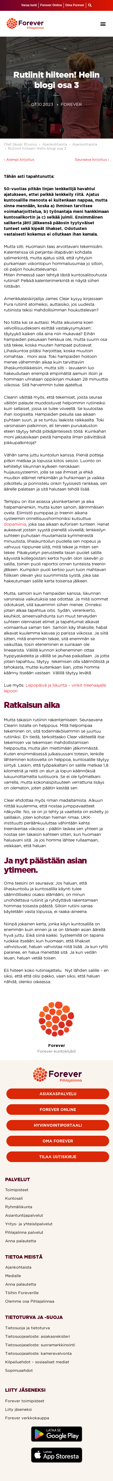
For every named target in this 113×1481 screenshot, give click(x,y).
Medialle (13, 1276)
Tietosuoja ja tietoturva (27, 1328)
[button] (103, 23)
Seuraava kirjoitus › (92, 159)
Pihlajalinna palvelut (24, 1232)
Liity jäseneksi (18, 1409)
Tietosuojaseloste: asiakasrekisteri (37, 1336)
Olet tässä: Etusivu (20, 144)
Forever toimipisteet (24, 1401)
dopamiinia (15, 524)
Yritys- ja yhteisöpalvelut (29, 1224)
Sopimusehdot (19, 1370)
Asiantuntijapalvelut (24, 1215)
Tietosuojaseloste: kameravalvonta (38, 1353)
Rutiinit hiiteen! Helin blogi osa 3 (37, 148)
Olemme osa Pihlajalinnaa (29, 1301)
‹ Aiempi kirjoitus (19, 159)
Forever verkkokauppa (27, 1418)
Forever (56, 1045)
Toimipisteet (16, 1190)
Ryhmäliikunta (18, 1207)
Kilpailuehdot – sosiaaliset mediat (37, 1362)
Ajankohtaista (54, 144)
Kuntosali (14, 1198)
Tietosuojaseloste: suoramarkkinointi (40, 1345)
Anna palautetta (20, 1241)
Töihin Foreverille (22, 1293)
